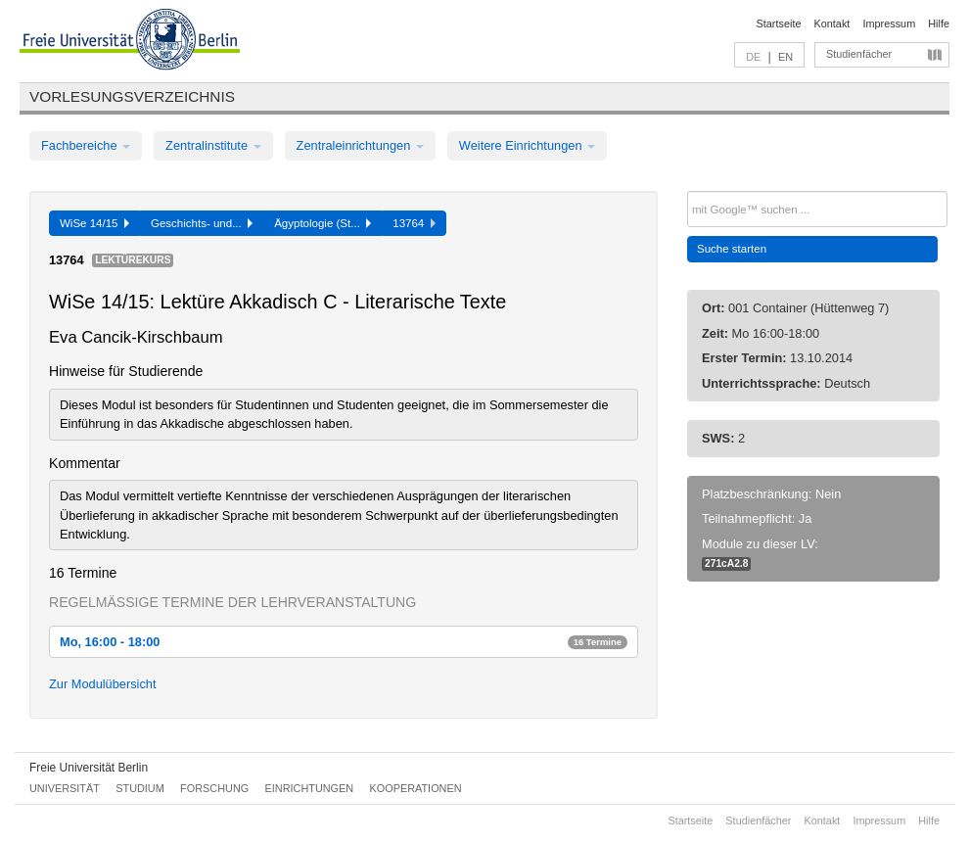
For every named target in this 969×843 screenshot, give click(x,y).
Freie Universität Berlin (88, 767)
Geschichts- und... (202, 223)
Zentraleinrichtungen (360, 145)
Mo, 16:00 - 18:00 (343, 641)
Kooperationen (416, 788)
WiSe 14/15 (94, 223)
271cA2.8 (726, 563)
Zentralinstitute (213, 145)
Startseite (779, 23)
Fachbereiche (85, 145)
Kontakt (832, 23)
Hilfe (938, 23)
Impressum (888, 23)
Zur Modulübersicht (103, 684)
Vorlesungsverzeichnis (132, 96)
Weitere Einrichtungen (527, 145)
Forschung (214, 788)
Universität (64, 788)
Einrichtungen (309, 788)
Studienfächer (859, 54)
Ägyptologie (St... (322, 223)
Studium (139, 788)
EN (785, 57)
